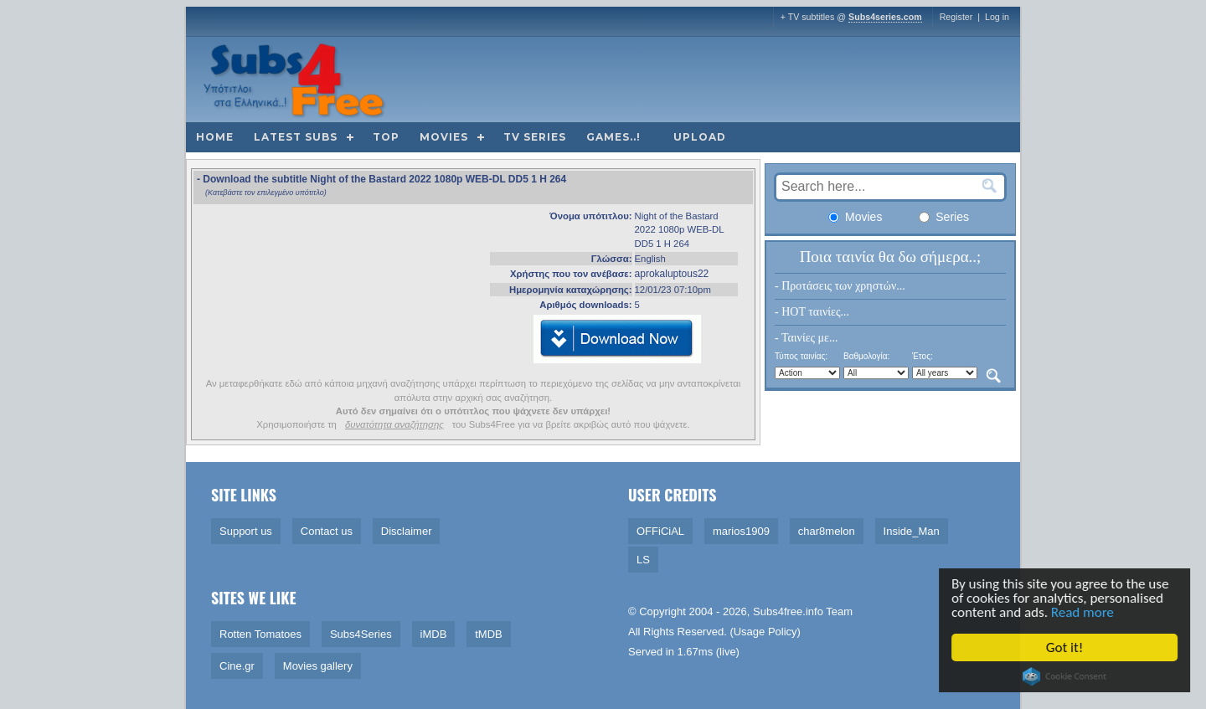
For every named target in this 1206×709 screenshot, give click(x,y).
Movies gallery (318, 666)
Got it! (1067, 647)
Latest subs (296, 137)
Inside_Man (912, 531)
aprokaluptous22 (672, 274)
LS (643, 559)
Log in (997, 17)
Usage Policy (765, 631)
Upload (699, 137)
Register (956, 17)
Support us (245, 531)
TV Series (534, 137)
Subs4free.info (788, 611)
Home (215, 137)
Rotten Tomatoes (260, 634)
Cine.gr (237, 666)
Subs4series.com (885, 17)
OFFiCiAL (660, 531)
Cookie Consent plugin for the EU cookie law (1067, 676)
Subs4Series (361, 634)
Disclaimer (406, 531)
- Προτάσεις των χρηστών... (840, 286)
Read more (1085, 612)
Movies (444, 137)
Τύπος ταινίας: (801, 356)
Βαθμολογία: (866, 356)
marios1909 (741, 531)
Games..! (613, 137)
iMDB (433, 634)
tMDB (488, 634)
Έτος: (922, 356)
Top (386, 137)
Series (944, 216)
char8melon (826, 531)
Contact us (327, 531)
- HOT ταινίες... (812, 312)
